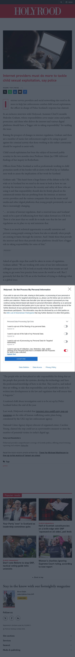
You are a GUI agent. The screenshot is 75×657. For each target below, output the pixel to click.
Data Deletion (24, 367)
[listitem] (37, 321)
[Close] (70, 290)
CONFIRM (21, 359)
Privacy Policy (51, 367)
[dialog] (37, 328)
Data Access (37, 367)
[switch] (66, 326)
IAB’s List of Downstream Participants (20, 313)
